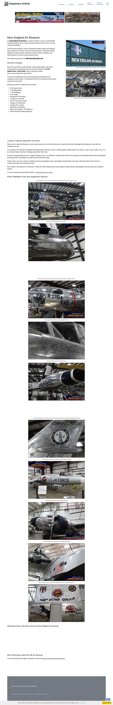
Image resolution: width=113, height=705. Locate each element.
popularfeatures (99, 3)
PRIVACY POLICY (20, 686)
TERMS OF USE (27, 686)
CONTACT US (34, 686)
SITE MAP (13, 686)
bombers (61, 4)
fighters (71, 4)
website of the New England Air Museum (54, 658)
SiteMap (107, 3)
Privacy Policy (82, 703)
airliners (80, 4)
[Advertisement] (56, 29)
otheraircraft (90, 3)
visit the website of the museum (44, 172)
